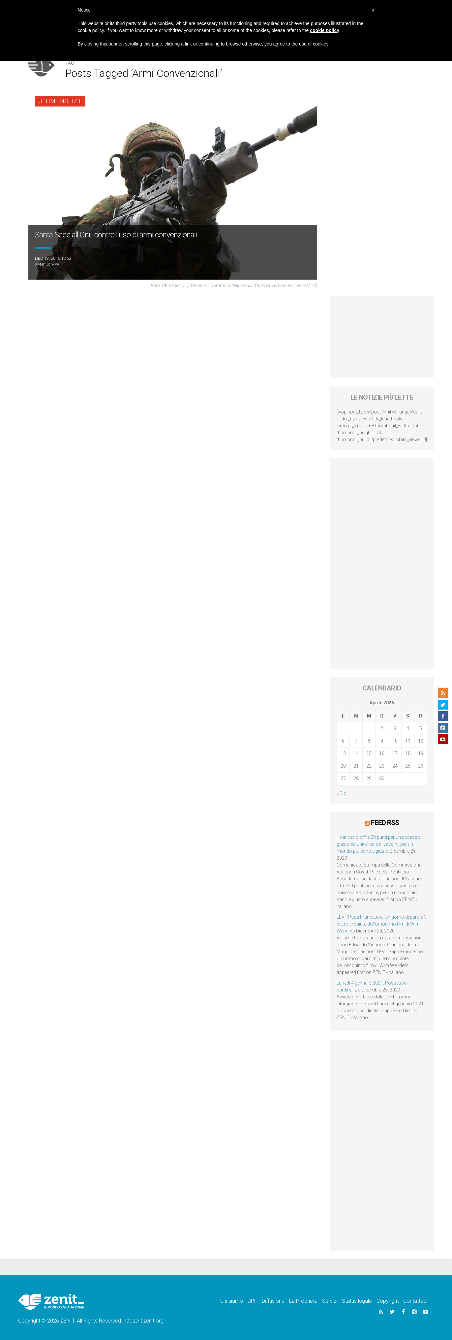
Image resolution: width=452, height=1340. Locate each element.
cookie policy (324, 30)
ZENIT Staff (47, 264)
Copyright (388, 1301)
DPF (252, 1301)
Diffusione (273, 1301)
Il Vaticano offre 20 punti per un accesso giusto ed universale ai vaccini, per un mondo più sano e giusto (378, 844)
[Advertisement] (382, 337)
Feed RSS (385, 823)
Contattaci (415, 1301)
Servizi (329, 1301)
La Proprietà (303, 1301)
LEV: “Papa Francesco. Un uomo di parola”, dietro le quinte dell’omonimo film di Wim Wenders (381, 923)
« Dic (341, 793)
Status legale (357, 1301)
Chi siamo (231, 1301)
